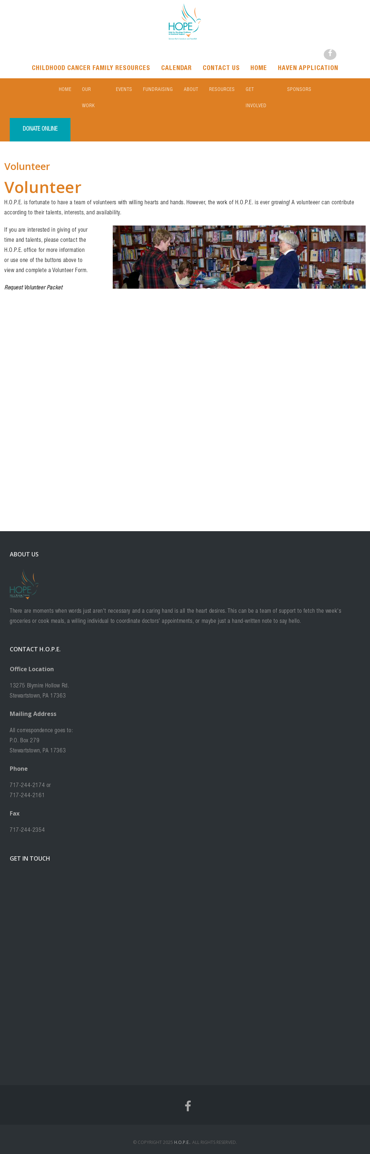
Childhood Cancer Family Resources (91, 68)
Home (259, 68)
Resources (222, 89)
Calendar (176, 68)
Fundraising (158, 89)
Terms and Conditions (188, 1142)
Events (124, 89)
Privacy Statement (233, 1142)
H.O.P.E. (181, 1126)
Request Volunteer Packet (33, 272)
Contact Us (221, 68)
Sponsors (299, 89)
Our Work (93, 89)
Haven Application (308, 68)
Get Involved (261, 89)
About (191, 89)
